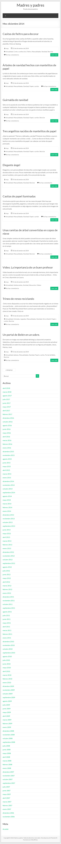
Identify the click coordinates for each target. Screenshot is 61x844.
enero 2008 (7, 768)
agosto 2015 (7, 459)
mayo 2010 (7, 668)
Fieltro (29, 51)
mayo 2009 (7, 712)
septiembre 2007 (9, 783)
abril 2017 (6, 410)
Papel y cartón (34, 86)
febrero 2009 (7, 723)
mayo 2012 (7, 578)
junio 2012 (6, 574)
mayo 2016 (7, 433)
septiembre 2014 (9, 492)
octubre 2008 (7, 738)
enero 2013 (7, 548)
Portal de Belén (50, 355)
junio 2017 (6, 403)
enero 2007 (7, 809)
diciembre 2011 (8, 597)
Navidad (44, 51)
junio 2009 (6, 709)
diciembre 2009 (8, 686)
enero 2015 (7, 478)
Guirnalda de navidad (15, 100)
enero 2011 (7, 638)
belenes (16, 355)
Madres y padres (30, 5)
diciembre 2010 (8, 641)
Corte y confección (20, 51)
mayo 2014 (7, 500)
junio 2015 (6, 463)
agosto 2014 (7, 496)
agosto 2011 (7, 612)
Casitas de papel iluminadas (19, 196)
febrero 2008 (7, 764)
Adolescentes (18, 285)
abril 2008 (6, 757)
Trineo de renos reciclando (18, 298)
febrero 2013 (7, 545)
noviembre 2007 (9, 776)
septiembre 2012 (9, 563)
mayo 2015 (7, 466)
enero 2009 (7, 727)
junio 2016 (6, 429)
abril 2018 (6, 388)
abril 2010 (6, 671)
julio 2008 (6, 746)
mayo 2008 (7, 753)
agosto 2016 (7, 425)
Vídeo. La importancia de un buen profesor (28, 267)
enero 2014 (7, 511)
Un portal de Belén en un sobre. (21, 334)
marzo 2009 (7, 720)
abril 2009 (6, 716)
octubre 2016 (7, 422)
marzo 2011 (7, 630)
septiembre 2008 (9, 742)
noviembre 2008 (9, 735)
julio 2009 (6, 705)
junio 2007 (6, 791)
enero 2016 (7, 448)
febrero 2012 (7, 589)
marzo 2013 (7, 541)
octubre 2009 (7, 694)
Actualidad (9, 51)
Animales (17, 319)
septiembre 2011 (9, 608)
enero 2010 (7, 682)
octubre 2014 (7, 489)
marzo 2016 (7, 440)
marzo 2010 (7, 675)
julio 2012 (6, 571)
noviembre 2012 (9, 556)
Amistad (25, 285)
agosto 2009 (7, 701)
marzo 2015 (7, 474)
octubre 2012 (7, 560)
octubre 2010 (7, 649)
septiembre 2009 (9, 697)
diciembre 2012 (8, 552)
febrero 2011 (7, 634)
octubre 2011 (7, 604)
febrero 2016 (7, 444)
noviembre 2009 (9, 690)
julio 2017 (6, 399)
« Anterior (9, 370)
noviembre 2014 (9, 485)
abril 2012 (6, 582)
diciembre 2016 (8, 418)
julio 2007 (6, 787)
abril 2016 (6, 437)
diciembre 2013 (8, 515)
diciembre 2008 (8, 731)
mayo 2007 (7, 794)
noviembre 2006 (9, 817)
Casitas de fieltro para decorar (21, 34)
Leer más (54, 55)
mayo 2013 (7, 533)
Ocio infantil (47, 319)
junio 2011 (6, 619)
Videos (39, 285)
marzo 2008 (7, 761)
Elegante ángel (11, 165)
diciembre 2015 (8, 451)
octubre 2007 (7, 779)
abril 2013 (6, 537)
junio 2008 (6, 750)
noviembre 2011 (9, 600)
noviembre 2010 (9, 645)
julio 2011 (6, 615)
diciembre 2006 (8, 813)
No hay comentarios (12, 55)
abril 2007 (6, 798)
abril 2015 (6, 470)
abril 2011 (6, 627)
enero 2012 (7, 593)
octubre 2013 (7, 522)
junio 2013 (6, 530)
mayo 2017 (7, 407)
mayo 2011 (7, 623)
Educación (32, 285)
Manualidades (36, 51)
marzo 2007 (7, 802)
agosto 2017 (7, 396)
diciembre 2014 (8, 481)
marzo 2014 (7, 504)
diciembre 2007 (8, 772)
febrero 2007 (7, 805)
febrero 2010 (7, 679)
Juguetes (23, 319)
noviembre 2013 (9, 519)
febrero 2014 (7, 507)
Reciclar (50, 51)
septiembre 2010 (9, 653)
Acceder (6, 829)
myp (7, 48)
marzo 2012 (7, 586)
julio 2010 (6, 660)
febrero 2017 (7, 414)
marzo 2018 (7, 392)
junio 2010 (6, 664)
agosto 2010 (7, 656)
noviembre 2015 (9, 455)
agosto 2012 (7, 567)
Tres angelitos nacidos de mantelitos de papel (29, 131)
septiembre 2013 (9, 526)
